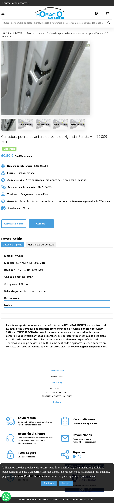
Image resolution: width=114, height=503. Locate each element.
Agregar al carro (13, 223)
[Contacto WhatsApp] (79, 457)
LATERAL (19, 33)
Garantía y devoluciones (57, 396)
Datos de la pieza (12, 244)
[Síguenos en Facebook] (74, 457)
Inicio (9, 33)
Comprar (41, 223)
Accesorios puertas (36, 33)
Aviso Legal (57, 388)
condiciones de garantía (85, 423)
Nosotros (57, 376)
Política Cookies (57, 392)
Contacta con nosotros (15, 3)
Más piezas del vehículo (41, 244)
